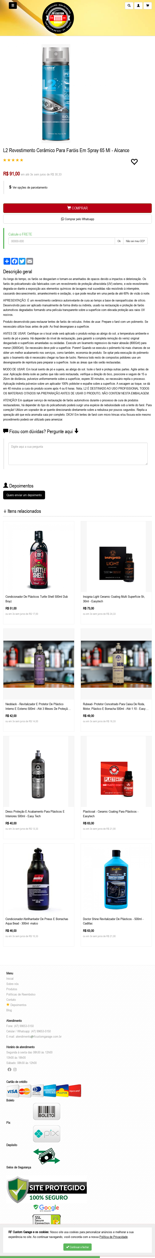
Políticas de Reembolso (20, 994)
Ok (119, 241)
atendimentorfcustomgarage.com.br (38, 1036)
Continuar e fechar (77, 1247)
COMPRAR (77, 208)
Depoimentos (16, 1005)
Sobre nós (12, 984)
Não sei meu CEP (135, 241)
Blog (9, 1010)
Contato (11, 999)
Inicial (9, 978)
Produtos (11, 989)
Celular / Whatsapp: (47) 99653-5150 (28, 1031)
